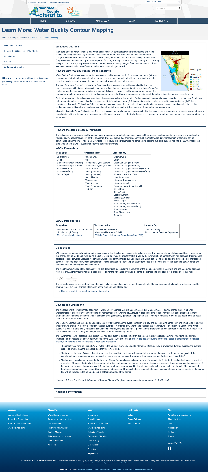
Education (92, 449)
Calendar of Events (96, 432)
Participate (133, 410)
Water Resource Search (58, 415)
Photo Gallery (93, 441)
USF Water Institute (63, 2)
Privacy (171, 436)
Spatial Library (94, 419)
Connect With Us (175, 443)
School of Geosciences (101, 469)
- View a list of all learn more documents (25, 78)
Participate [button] (161, 21)
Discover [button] (71, 21)
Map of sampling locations (69, 235)
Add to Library (134, 424)
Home (43, 21)
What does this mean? (13, 45)
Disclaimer (172, 432)
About (170, 410)
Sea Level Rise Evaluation (18, 415)
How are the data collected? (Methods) (21, 51)
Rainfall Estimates (55, 441)
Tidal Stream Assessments (19, 424)
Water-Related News (16, 428)
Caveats (7, 62)
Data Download (54, 424)
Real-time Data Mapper (58, 428)
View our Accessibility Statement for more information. (109, 463)
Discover (12, 410)
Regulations (93, 453)
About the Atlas (174, 419)
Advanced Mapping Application (61, 419)
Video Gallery (93, 445)
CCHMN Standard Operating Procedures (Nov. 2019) (119, 235)
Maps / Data (53, 410)
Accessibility (173, 428)
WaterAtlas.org (41, 2)
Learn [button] (132, 21)
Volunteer (132, 415)
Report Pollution (134, 419)
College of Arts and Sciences (121, 469)
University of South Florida (142, 469)
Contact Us (172, 424)
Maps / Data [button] (102, 21)
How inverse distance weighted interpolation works (85, 291)
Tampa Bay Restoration (18, 419)
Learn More (24, 38)
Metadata (52, 445)
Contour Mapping (55, 432)
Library (13, 38)
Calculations (9, 56)
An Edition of (179, 415)
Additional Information (14, 67)
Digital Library (93, 415)
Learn (90, 410)
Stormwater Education (97, 436)
